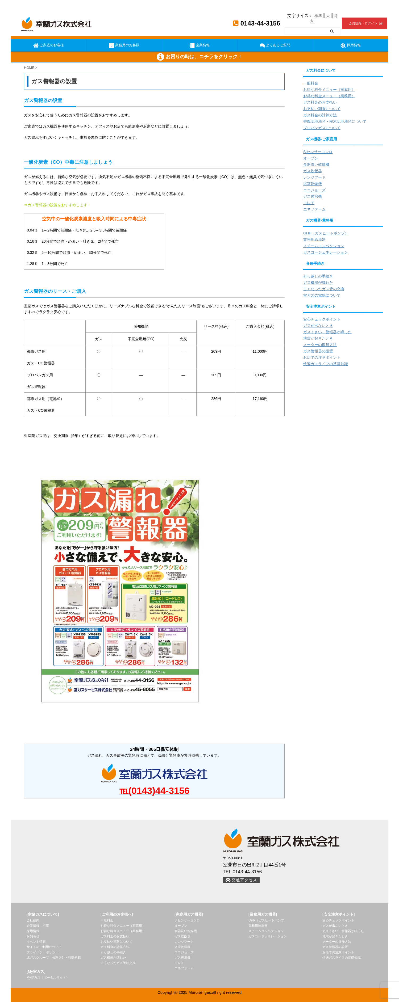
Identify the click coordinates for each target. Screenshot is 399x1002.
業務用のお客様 (124, 45)
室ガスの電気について (321, 295)
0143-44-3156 (256, 23)
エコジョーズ (314, 190)
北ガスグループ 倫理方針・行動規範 (54, 957)
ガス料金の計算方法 (320, 115)
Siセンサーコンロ (317, 152)
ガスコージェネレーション (325, 252)
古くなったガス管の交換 (323, 289)
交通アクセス (241, 880)
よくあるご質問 (275, 45)
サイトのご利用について (44, 947)
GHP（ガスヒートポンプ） (325, 233)
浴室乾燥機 (312, 184)
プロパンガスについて (321, 128)
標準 (318, 16)
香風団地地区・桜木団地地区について (335, 121)
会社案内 (33, 920)
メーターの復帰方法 (320, 345)
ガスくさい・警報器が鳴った (327, 332)
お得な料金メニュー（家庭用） (329, 89)
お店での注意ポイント (321, 357)
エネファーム (314, 209)
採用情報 (350, 45)
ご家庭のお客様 (48, 45)
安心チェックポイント (321, 319)
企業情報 (199, 45)
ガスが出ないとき (318, 325)
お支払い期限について (321, 109)
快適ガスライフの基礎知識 (325, 364)
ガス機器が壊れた (318, 282)
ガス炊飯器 (312, 171)
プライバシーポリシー (43, 952)
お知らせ (33, 936)
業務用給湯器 (314, 239)
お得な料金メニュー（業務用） (329, 96)
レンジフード (314, 177)
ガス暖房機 (312, 196)
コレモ (308, 203)
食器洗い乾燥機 (316, 164)
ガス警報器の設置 (318, 351)
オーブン (310, 158)
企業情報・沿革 (38, 926)
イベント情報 (36, 942)
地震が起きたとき (318, 338)
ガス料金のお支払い (320, 102)
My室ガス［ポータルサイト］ (48, 977)
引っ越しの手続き (318, 276)
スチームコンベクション (323, 246)
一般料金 (310, 83)
